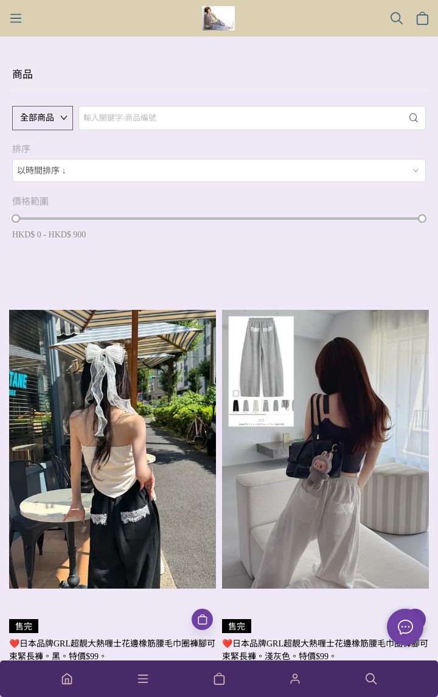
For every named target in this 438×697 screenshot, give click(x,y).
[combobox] (219, 170)
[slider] (16, 218)
